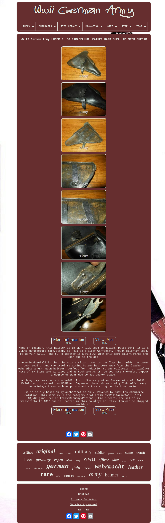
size (115, 459)
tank (119, 453)
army (95, 474)
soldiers (28, 452)
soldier (100, 452)
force (124, 476)
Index (84, 489)
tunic (140, 460)
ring (78, 460)
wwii (89, 458)
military (83, 451)
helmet (111, 475)
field (76, 467)
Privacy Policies (84, 499)
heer (28, 459)
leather (135, 467)
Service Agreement (83, 504)
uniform (82, 476)
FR (87, 509)
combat (69, 476)
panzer (111, 453)
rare (47, 475)
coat (68, 453)
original (45, 451)
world (27, 468)
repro (58, 459)
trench (140, 452)
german (57, 466)
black (69, 460)
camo (129, 452)
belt (132, 460)
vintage (38, 468)
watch (61, 454)
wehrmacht (110, 467)
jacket (87, 468)
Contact (83, 494)
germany (43, 459)
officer (104, 460)
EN (79, 509)
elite (58, 476)
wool (124, 461)
